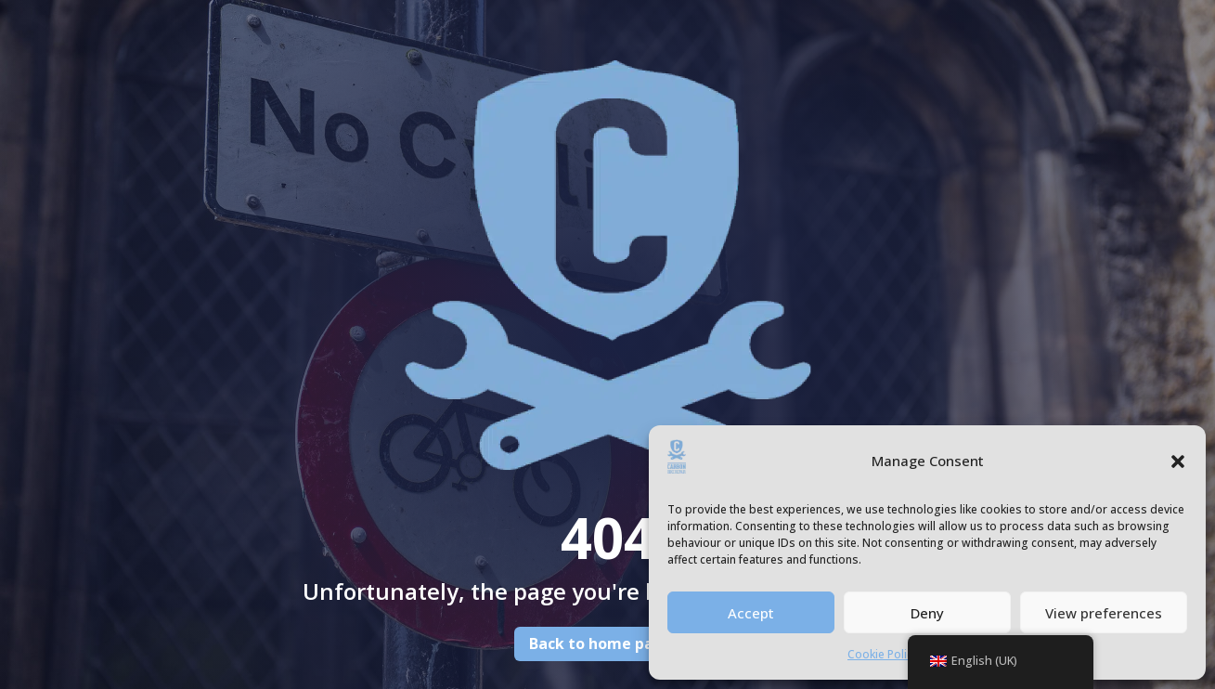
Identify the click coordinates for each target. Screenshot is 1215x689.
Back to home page (601, 643)
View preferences (1103, 613)
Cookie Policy (882, 654)
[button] (1178, 461)
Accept (751, 613)
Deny (927, 613)
